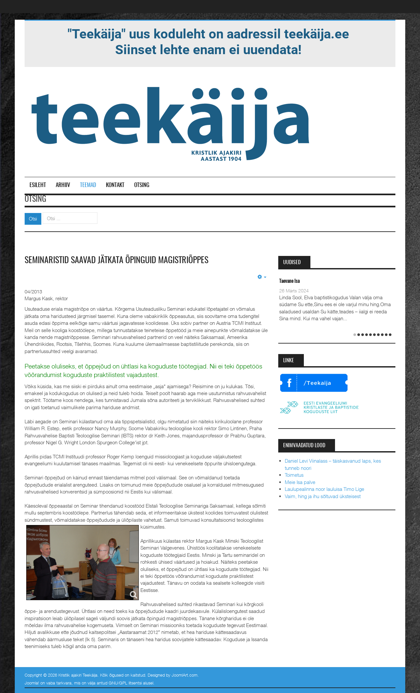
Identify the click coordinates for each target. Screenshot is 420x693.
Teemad (88, 185)
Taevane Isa (289, 281)
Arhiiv (63, 185)
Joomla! (32, 682)
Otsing (141, 185)
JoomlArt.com (185, 675)
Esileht (38, 185)
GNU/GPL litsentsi (125, 682)
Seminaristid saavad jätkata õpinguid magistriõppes (116, 260)
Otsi (33, 218)
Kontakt (115, 185)
